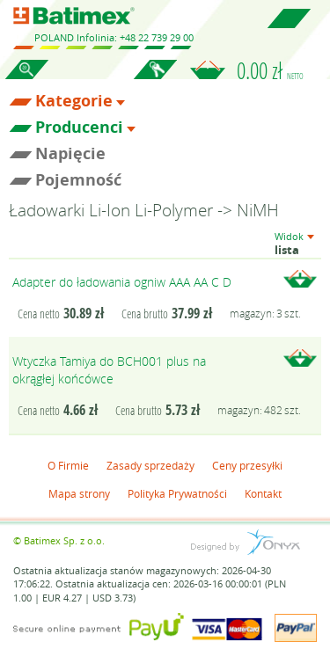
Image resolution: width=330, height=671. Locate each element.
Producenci (79, 127)
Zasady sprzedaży (150, 465)
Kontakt (263, 493)
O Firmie (68, 465)
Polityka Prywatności (177, 493)
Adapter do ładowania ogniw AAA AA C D (121, 282)
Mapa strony (79, 493)
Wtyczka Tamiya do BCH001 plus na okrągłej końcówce (109, 370)
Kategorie (74, 101)
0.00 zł (270, 70)
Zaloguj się (155, 79)
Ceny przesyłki (247, 465)
